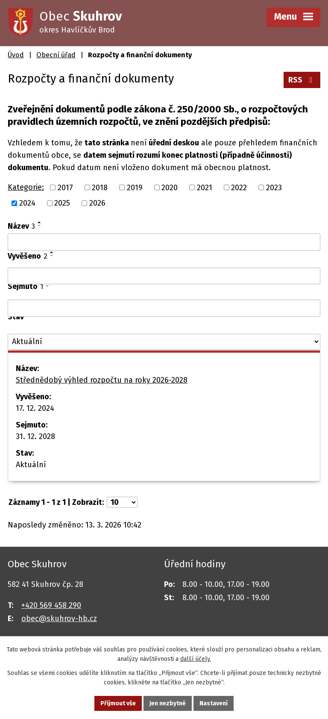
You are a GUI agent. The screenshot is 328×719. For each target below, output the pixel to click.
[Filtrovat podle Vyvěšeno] (164, 276)
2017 (65, 187)
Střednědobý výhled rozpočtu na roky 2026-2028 (101, 380)
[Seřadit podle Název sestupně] (39, 225)
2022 (239, 187)
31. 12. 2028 (35, 436)
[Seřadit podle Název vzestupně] (39, 222)
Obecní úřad (56, 55)
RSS (302, 80)
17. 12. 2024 (35, 408)
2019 (135, 187)
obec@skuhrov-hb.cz (59, 618)
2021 (204, 187)
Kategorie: (26, 187)
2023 (274, 187)
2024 (27, 203)
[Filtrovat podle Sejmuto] (164, 308)
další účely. (195, 659)
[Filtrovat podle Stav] (164, 342)
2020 (169, 187)
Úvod (16, 55)
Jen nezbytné (167, 703)
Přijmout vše (118, 703)
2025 (62, 203)
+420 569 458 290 (51, 605)
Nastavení (213, 703)
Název (21, 226)
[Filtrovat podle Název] (164, 241)
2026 (97, 203)
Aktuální (31, 464)
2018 (100, 187)
